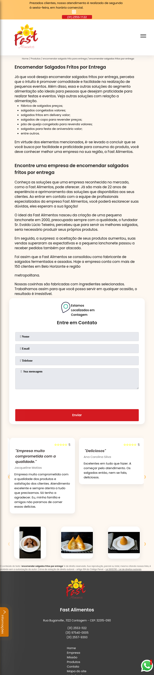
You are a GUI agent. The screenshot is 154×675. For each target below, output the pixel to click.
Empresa (73, 610)
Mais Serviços (77, 633)
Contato (73, 624)
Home (71, 605)
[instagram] (74, 12)
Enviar (77, 406)
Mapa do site (76, 628)
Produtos (73, 619)
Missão (72, 614)
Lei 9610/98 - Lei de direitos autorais (123, 551)
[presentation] (77, 389)
